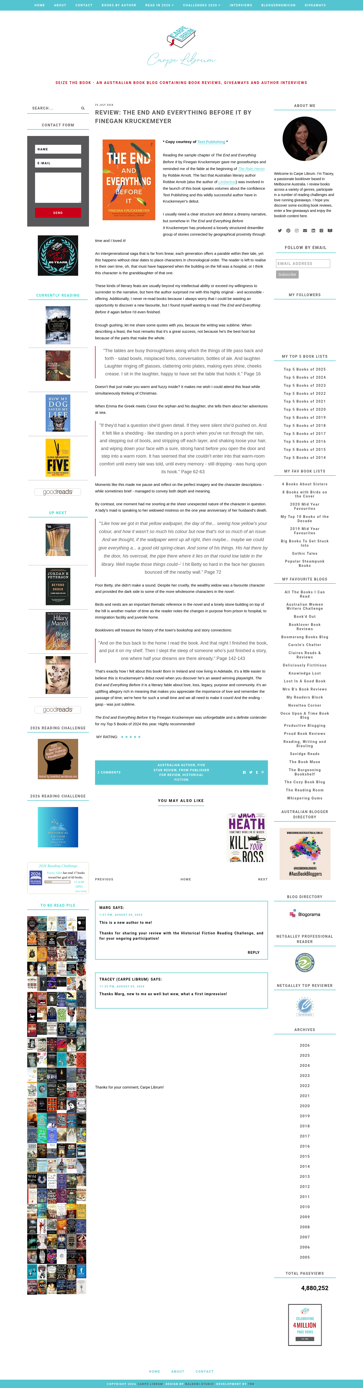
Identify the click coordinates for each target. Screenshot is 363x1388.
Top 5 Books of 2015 (305, 450)
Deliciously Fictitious (305, 665)
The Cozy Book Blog (304, 782)
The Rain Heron (251, 168)
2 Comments (109, 772)
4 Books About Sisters (305, 484)
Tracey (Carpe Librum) (124, 979)
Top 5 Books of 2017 (305, 434)
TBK (251, 1384)
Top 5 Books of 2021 (305, 401)
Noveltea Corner (305, 705)
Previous (104, 879)
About (60, 5)
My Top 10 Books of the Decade (305, 519)
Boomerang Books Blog (305, 637)
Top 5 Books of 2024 (305, 377)
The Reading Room (305, 790)
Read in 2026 (158, 5)
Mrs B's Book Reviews (305, 689)
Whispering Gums (305, 798)
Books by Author (119, 5)
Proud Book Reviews (305, 734)
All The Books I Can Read (305, 594)
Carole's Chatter (305, 645)
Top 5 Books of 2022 (305, 394)
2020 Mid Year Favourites (305, 506)
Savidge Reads (305, 754)
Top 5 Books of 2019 (305, 417)
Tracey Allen (54, 873)
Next (263, 879)
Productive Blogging (305, 726)
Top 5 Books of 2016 (305, 441)
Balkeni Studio (199, 1384)
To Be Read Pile (58, 905)
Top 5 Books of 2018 (305, 426)
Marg (105, 908)
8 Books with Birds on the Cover (304, 494)
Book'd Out (305, 617)
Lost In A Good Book (305, 681)
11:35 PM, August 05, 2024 (121, 986)
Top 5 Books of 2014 (305, 458)
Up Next (58, 513)
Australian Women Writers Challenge (304, 606)
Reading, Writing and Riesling (304, 744)
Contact (84, 5)
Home (40, 5)
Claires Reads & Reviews (305, 655)
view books (81, 891)
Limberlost (227, 182)
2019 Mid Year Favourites (305, 531)
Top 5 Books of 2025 (305, 369)
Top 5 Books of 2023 (305, 385)
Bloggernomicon (278, 5)
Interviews (241, 5)
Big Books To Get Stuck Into (305, 543)
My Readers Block (305, 697)
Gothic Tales (305, 553)
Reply (254, 953)
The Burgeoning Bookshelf (305, 772)
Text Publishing (211, 142)
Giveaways (315, 5)
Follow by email (306, 247)
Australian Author (176, 765)
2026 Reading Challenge (58, 866)
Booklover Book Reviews (305, 627)
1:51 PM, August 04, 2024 (121, 915)
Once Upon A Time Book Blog (304, 715)
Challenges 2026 (200, 5)
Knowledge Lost (305, 673)
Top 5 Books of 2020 (305, 409)
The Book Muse (305, 762)
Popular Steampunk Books (305, 563)
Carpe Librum (150, 1384)
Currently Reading (58, 295)
